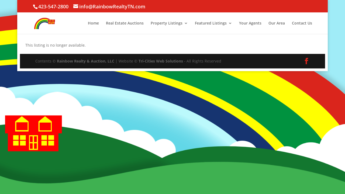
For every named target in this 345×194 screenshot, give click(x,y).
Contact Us (302, 23)
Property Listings (166, 23)
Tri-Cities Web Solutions (161, 61)
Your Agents (250, 23)
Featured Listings (211, 23)
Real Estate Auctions (125, 23)
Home (93, 23)
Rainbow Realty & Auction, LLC (85, 61)
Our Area (276, 23)
